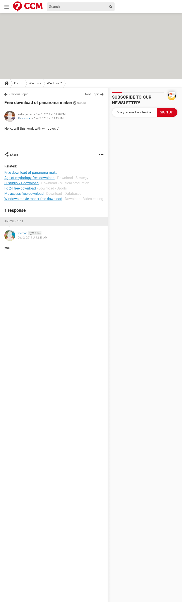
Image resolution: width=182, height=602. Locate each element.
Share (14, 155)
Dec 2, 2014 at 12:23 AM (49, 118)
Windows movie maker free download (33, 199)
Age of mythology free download (29, 178)
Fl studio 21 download (21, 183)
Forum (18, 83)
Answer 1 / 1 (13, 221)
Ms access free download (24, 193)
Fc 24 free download (20, 188)
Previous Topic (18, 94)
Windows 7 (54, 83)
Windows (35, 83)
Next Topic (92, 94)
